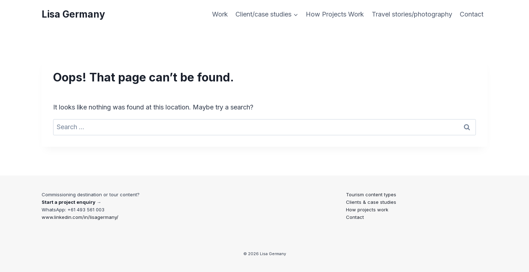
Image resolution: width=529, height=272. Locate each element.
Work (220, 14)
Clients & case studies (371, 202)
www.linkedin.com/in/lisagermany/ (80, 217)
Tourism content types (371, 194)
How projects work (367, 209)
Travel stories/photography (412, 14)
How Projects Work (335, 14)
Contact (471, 14)
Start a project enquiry (68, 202)
